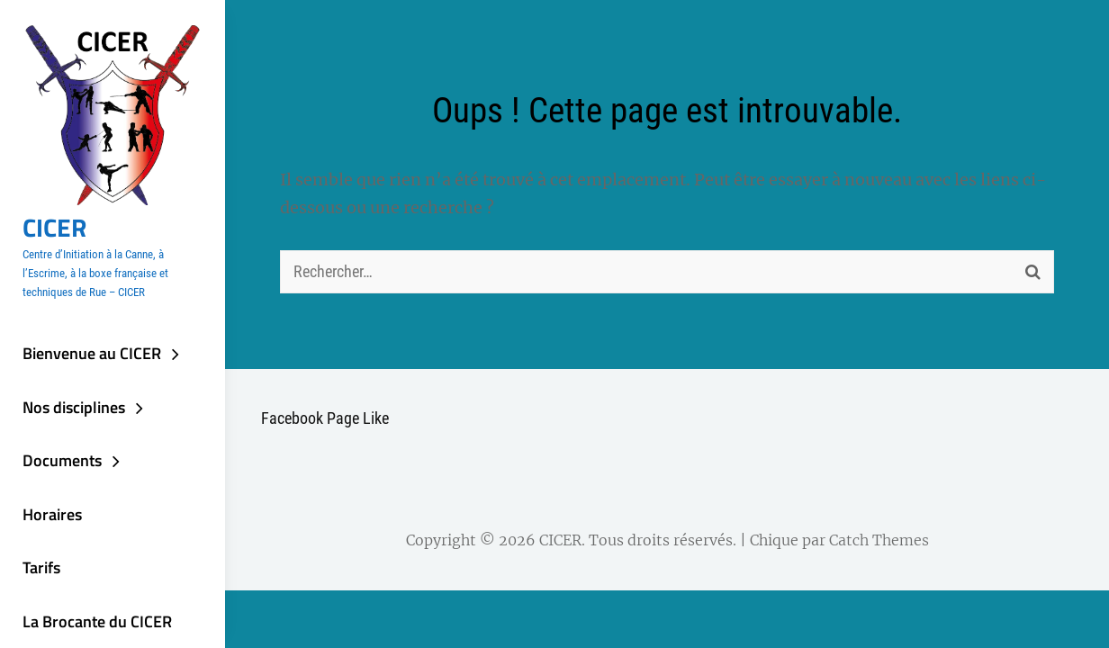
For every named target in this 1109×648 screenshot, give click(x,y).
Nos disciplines (74, 407)
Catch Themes (879, 540)
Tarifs (41, 567)
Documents (62, 460)
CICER (54, 227)
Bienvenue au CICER (92, 353)
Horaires (52, 514)
